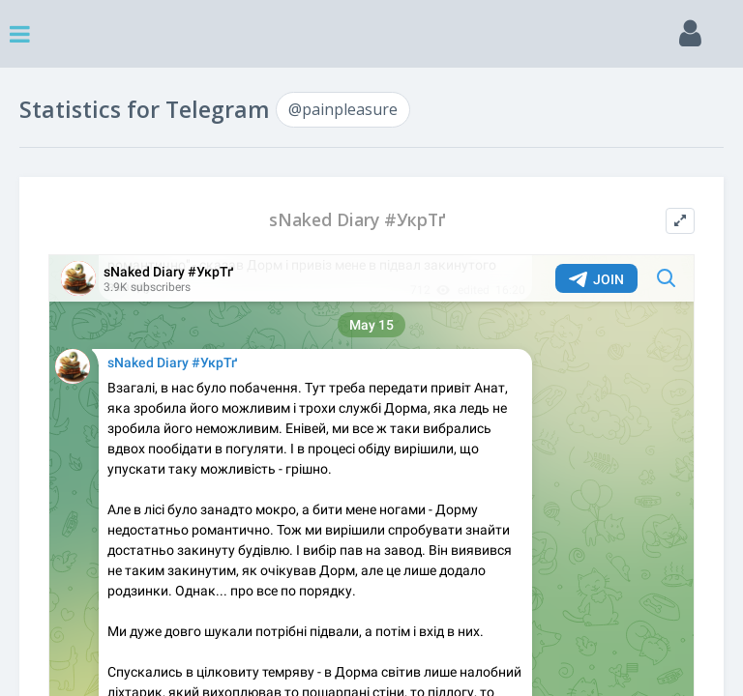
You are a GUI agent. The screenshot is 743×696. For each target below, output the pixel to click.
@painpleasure (343, 109)
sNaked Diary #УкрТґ (357, 220)
